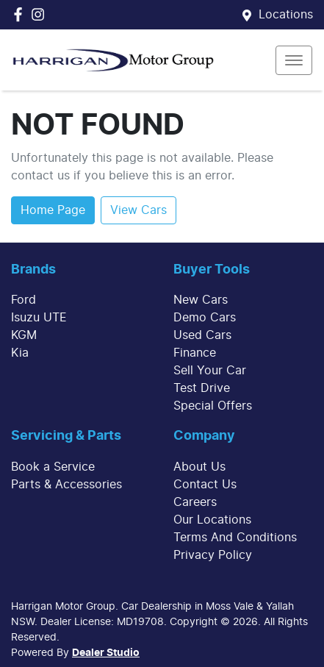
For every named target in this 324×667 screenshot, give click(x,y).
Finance (194, 353)
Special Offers (212, 406)
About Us (199, 467)
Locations (286, 15)
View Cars (138, 210)
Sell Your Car (209, 371)
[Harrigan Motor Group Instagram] (41, 14)
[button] (294, 60)
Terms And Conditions (235, 537)
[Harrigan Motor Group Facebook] (21, 14)
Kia (20, 353)
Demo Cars (204, 318)
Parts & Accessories (66, 485)
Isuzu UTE (39, 318)
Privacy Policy (212, 555)
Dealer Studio (106, 653)
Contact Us (205, 485)
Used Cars (202, 335)
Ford (23, 300)
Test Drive (201, 388)
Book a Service (53, 467)
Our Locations (212, 520)
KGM (24, 335)
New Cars (200, 300)
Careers (195, 502)
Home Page (53, 210)
